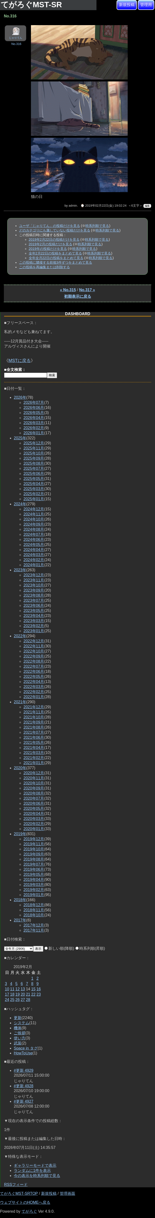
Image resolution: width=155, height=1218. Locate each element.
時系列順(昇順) (90, 948)
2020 (20, 768)
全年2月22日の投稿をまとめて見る (55, 253)
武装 (18, 1043)
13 (23, 989)
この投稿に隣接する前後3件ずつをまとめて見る (55, 262)
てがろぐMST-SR (32, 4)
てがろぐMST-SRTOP (19, 1193)
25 (12, 1000)
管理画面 (67, 1193)
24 (7, 1000)
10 (7, 989)
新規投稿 (126, 5)
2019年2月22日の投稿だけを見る (54, 239)
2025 (20, 438)
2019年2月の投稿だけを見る (50, 244)
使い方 (19, 1038)
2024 (20, 504)
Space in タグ (26, 1048)
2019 (20, 834)
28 (28, 1000)
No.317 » (87, 290)
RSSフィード (16, 1184)
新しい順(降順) (59, 948)
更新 (18, 1018)
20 (23, 994)
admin (73, 205)
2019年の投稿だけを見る (48, 249)
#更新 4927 (23, 1101)
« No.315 (68, 290)
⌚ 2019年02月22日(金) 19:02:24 (103, 205)
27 (23, 1000)
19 (17, 994)
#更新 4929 (23, 1070)
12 (17, 989)
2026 (20, 397)
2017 (20, 920)
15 (33, 989)
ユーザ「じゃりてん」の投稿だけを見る (49, 226)
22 (33, 994)
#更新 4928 (23, 1086)
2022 (20, 636)
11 (12, 989)
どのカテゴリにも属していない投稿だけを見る (54, 230)
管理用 (146, 5)
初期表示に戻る (77, 296)
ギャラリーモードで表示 (35, 1165)
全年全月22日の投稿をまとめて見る (56, 258)
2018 (20, 900)
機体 (18, 1028)
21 (28, 994)
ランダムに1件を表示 (32, 1170)
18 (12, 994)
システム (21, 1023)
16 (39, 989)
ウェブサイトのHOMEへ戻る (25, 1202)
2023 (20, 570)
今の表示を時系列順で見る (37, 1176)
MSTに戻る (19, 360)
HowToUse (23, 1053)
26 (17, 1000)
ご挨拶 (19, 1033)
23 (39, 994)
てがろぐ (29, 1211)
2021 (20, 702)
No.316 (16, 44)
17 (7, 994)
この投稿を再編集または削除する (44, 267)
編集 (147, 205)
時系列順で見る (97, 226)
